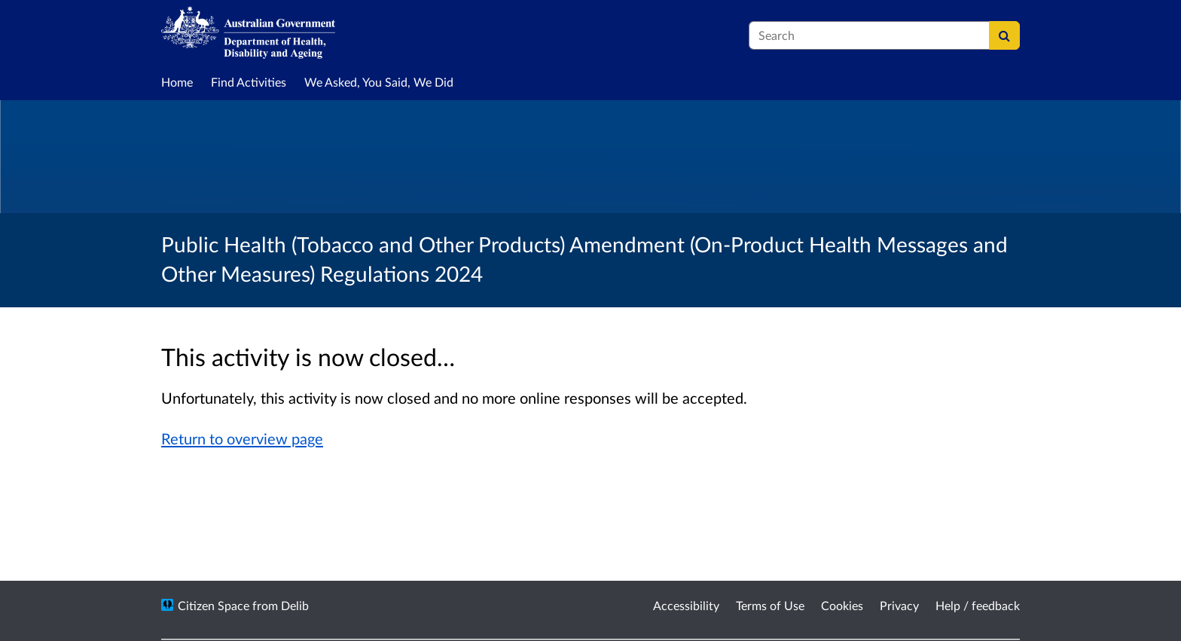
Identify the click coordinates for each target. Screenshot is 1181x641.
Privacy (899, 605)
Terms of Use (770, 605)
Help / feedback (977, 605)
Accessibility (686, 605)
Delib (295, 605)
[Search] (1004, 35)
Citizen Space (213, 605)
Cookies (842, 605)
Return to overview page (242, 438)
